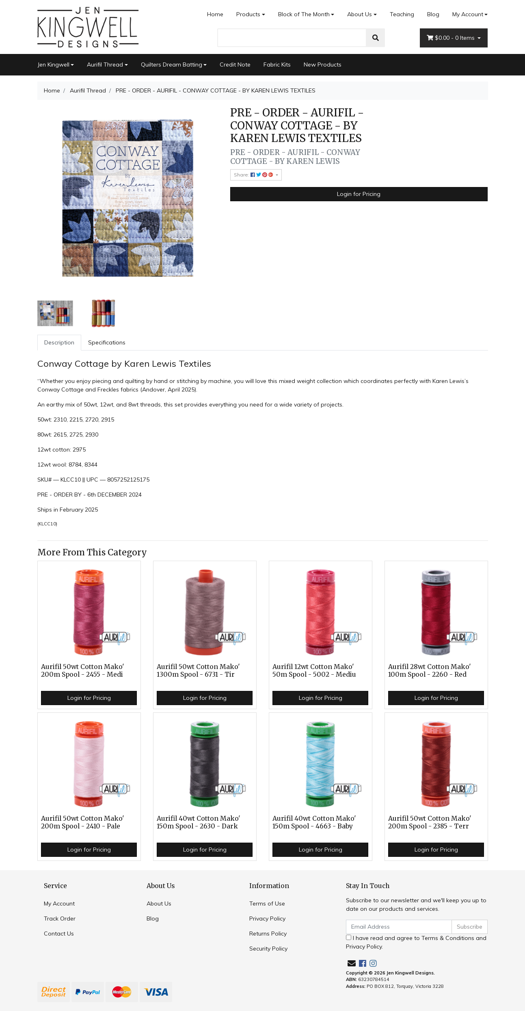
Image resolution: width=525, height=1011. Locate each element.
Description (59, 342)
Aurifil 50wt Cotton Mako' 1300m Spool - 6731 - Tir (198, 670)
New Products (322, 64)
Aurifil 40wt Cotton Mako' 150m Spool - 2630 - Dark (198, 822)
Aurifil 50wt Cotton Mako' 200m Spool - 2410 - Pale (82, 822)
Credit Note (235, 64)
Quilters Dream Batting (171, 64)
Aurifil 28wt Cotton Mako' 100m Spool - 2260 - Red (429, 670)
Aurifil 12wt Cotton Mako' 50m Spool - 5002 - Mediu (314, 670)
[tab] (59, 343)
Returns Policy (268, 933)
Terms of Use (267, 903)
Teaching (402, 14)
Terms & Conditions (447, 938)
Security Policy (268, 948)
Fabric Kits (277, 64)
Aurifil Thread (105, 64)
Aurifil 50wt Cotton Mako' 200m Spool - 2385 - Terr (429, 822)
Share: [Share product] (254, 175)
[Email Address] (399, 927)
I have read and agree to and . (416, 942)
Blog (433, 14)
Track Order (60, 918)
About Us (359, 14)
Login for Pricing (358, 194)
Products (248, 14)
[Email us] (352, 963)
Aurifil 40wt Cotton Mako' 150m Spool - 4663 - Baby (314, 822)
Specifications (106, 342)
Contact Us (59, 933)
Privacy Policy (267, 918)
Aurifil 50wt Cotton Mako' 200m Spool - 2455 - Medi (82, 670)
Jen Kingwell (53, 64)
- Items (451, 38)
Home (215, 14)
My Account (59, 903)
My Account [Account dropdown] (467, 14)
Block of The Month (304, 14)
